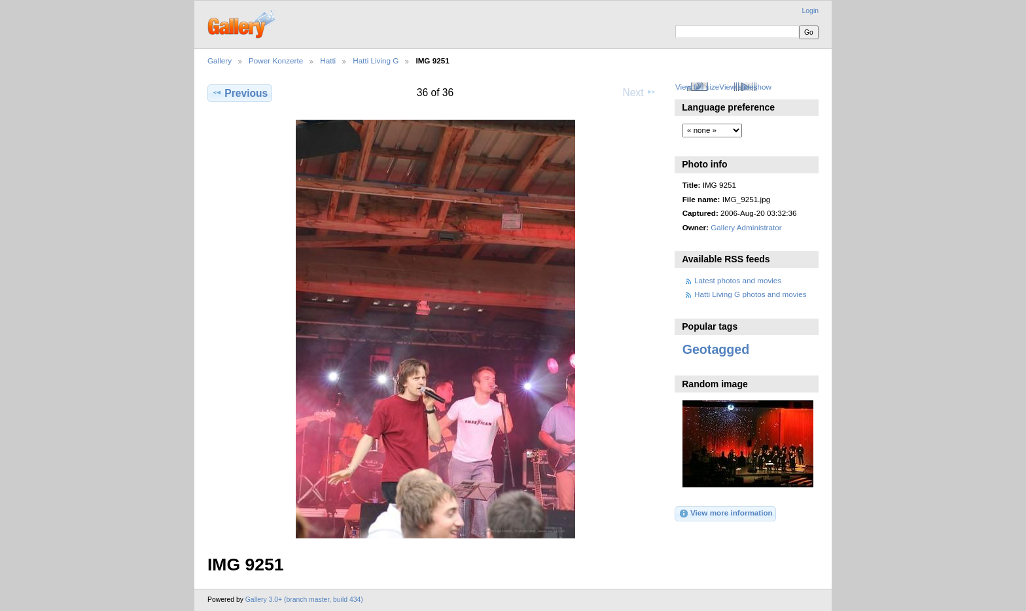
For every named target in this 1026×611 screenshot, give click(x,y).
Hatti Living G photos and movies (750, 294)
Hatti (328, 60)
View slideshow (745, 86)
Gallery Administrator (746, 227)
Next (639, 92)
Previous (240, 93)
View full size (697, 86)
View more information (726, 513)
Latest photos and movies (737, 280)
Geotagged (716, 349)
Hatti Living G (375, 60)
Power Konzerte (276, 60)
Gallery (219, 60)
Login (810, 10)
